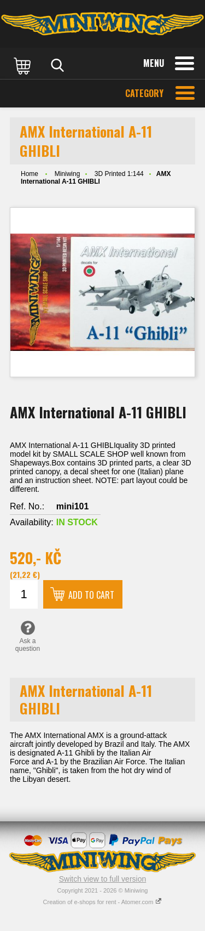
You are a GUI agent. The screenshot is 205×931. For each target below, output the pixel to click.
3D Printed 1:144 (119, 174)
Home (29, 174)
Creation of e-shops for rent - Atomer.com (102, 902)
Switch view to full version (103, 879)
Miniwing (67, 174)
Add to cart (91, 594)
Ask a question (27, 636)
